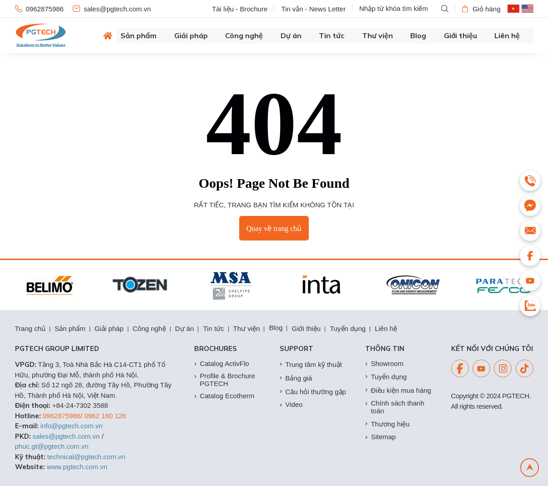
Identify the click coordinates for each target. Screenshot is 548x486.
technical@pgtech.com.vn (86, 457)
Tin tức (336, 35)
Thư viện (382, 35)
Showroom (384, 363)
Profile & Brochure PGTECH (224, 379)
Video (291, 404)
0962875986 (39, 9)
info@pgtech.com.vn (71, 426)
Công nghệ (248, 35)
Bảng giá (296, 378)
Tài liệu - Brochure (239, 9)
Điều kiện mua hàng (398, 390)
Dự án (296, 35)
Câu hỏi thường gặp (313, 392)
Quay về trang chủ (274, 228)
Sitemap (380, 437)
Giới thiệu (465, 35)
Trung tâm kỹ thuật (311, 364)
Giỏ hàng (481, 8)
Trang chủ (30, 328)
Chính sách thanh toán (394, 407)
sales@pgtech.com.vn (112, 9)
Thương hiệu (387, 424)
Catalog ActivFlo (221, 363)
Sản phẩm (143, 35)
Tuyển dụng (348, 328)
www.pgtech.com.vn (77, 467)
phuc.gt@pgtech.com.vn (52, 446)
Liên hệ (511, 35)
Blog (423, 35)
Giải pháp (195, 35)
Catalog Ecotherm (224, 396)
